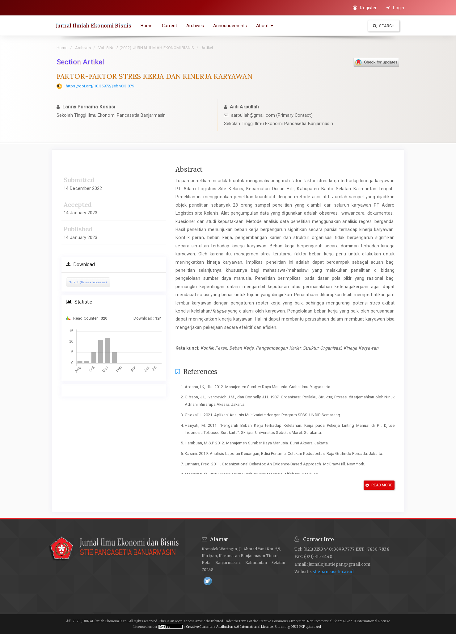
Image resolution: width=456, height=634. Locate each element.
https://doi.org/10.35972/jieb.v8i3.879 (100, 86)
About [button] (265, 25)
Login (395, 7)
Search (384, 25)
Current (170, 25)
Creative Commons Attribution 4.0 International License (229, 627)
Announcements (230, 25)
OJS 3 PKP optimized (305, 627)
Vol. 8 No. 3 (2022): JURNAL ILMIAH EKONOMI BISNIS (146, 47)
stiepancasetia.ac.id (333, 571)
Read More (378, 485)
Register (365, 7)
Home (147, 25)
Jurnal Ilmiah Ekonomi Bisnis (94, 26)
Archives (196, 25)
